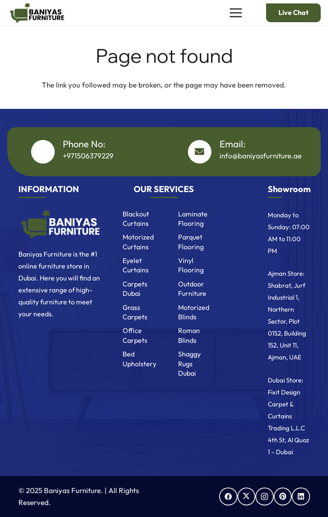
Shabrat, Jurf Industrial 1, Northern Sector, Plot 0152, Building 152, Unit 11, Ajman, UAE (287, 321)
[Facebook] (228, 497)
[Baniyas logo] (36, 12)
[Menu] (235, 12)
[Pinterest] (283, 497)
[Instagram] (264, 497)
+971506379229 (88, 155)
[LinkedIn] (301, 497)
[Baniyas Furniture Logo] (59, 224)
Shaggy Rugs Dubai (189, 363)
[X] (246, 497)
